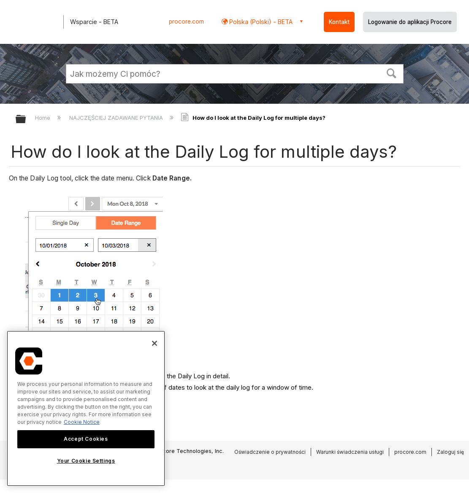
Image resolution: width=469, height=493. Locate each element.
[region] (86, 408)
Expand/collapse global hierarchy (26, 119)
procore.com (186, 21)
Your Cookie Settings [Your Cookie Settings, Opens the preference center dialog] (86, 461)
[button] (391, 72)
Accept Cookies (86, 439)
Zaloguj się (450, 452)
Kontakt (339, 22)
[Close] (154, 343)
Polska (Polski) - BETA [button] (260, 21)
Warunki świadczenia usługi (350, 452)
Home (43, 117)
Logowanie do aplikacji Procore (410, 22)
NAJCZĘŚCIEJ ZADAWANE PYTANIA (117, 117)
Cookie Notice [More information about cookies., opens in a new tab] (82, 422)
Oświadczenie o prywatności (270, 452)
